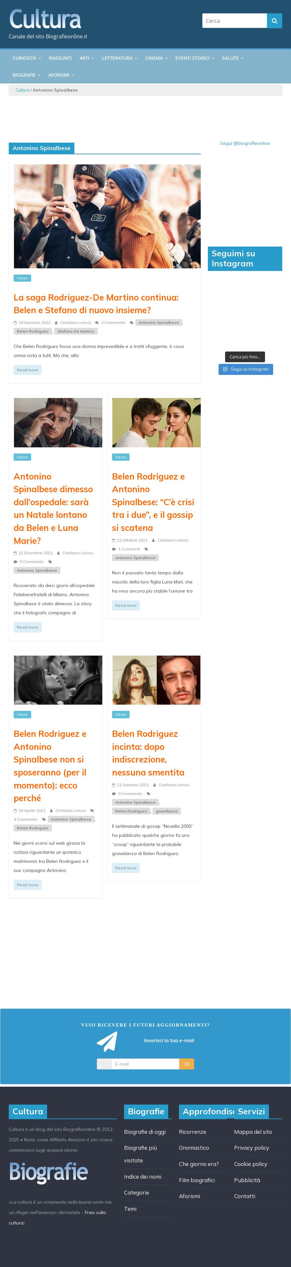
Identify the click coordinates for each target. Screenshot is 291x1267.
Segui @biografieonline (245, 143)
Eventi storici (192, 58)
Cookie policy (250, 1163)
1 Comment (126, 548)
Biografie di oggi (145, 1131)
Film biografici (197, 1180)
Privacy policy (251, 1147)
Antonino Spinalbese (159, 322)
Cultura (23, 90)
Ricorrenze (192, 1131)
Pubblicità (247, 1180)
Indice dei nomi (142, 1176)
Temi (130, 1208)
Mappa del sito (253, 1131)
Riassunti (60, 58)
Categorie (136, 1192)
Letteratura (117, 58)
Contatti (244, 1196)
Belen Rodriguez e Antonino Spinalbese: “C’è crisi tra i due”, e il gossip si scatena (153, 502)
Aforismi (59, 75)
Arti (84, 58)
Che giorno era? (199, 1163)
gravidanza (167, 811)
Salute (230, 58)
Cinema (154, 58)
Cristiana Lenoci (76, 322)
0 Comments (29, 561)
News (22, 277)
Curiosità (24, 58)
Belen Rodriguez (33, 331)
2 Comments (110, 322)
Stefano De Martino (76, 331)
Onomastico (194, 1147)
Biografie (24, 75)
